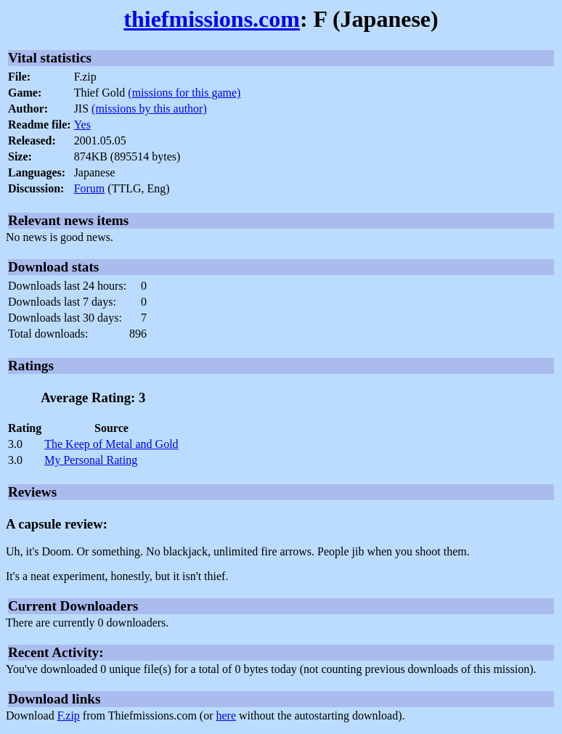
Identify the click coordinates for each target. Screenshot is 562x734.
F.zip (68, 715)
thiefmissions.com (211, 19)
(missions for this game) (184, 92)
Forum (89, 188)
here (226, 715)
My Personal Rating (90, 460)
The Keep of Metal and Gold (111, 444)
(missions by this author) (149, 108)
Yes (82, 124)
